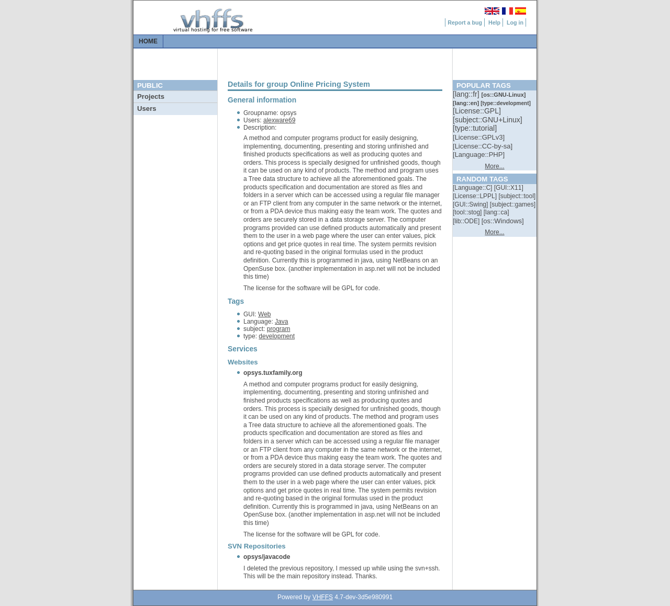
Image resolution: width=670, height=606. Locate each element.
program (279, 329)
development (277, 336)
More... (494, 166)
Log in (515, 22)
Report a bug (465, 22)
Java (281, 321)
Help (494, 22)
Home (148, 41)
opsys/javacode (266, 557)
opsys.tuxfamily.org (272, 372)
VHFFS (322, 597)
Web (264, 314)
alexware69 (279, 120)
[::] (467, 94)
